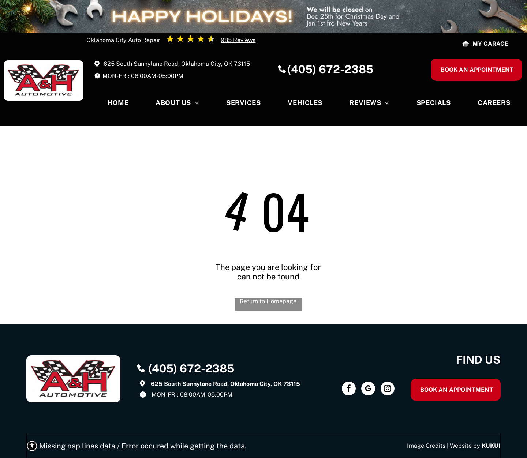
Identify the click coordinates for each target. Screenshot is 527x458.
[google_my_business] (368, 389)
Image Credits (426, 445)
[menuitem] (117, 104)
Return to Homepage (268, 301)
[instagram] (388, 389)
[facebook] (349, 389)
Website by (465, 445)
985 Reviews (238, 40)
